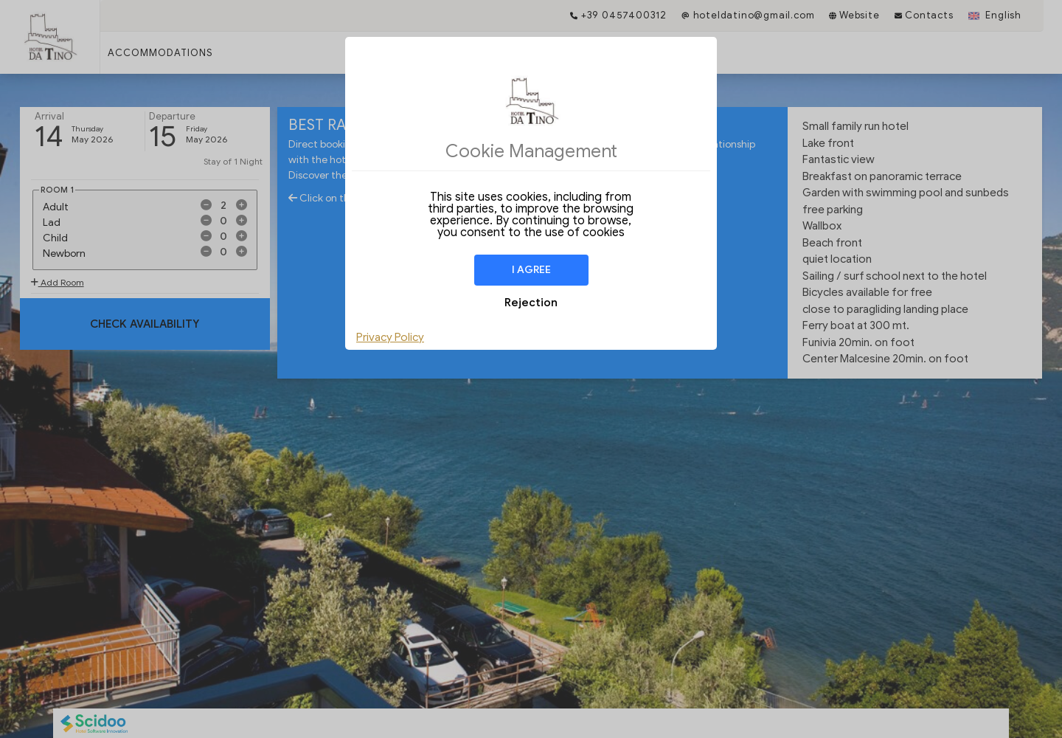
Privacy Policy (390, 337)
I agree (531, 269)
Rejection (531, 302)
